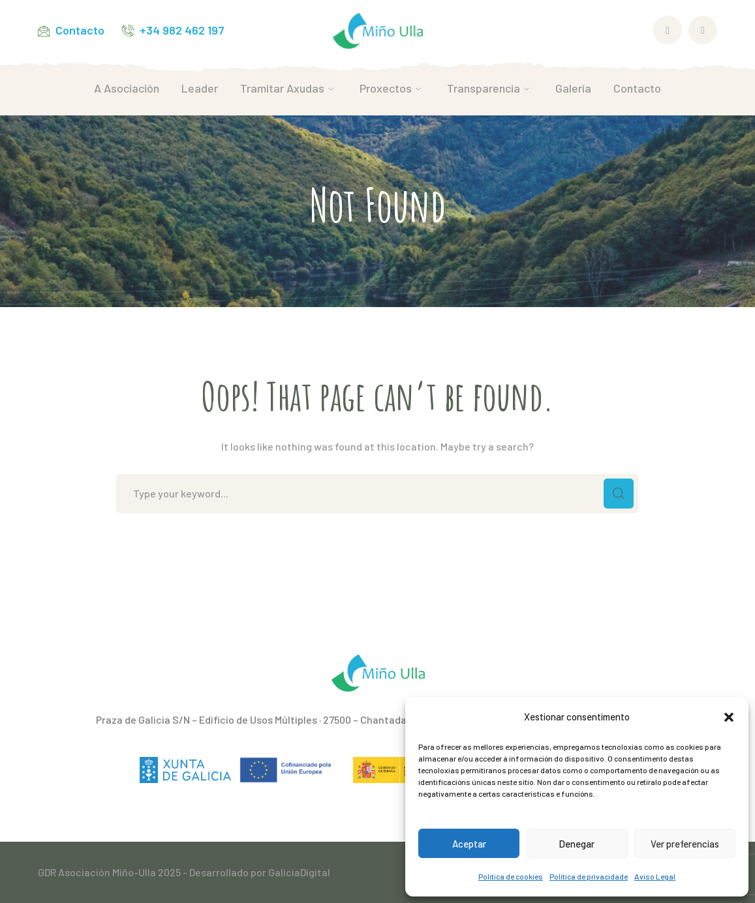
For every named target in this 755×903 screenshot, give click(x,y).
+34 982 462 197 (182, 30)
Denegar (576, 844)
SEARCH (619, 494)
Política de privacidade (588, 876)
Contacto (79, 30)
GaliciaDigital (299, 872)
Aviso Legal (654, 876)
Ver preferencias (685, 844)
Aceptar (469, 844)
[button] (728, 717)
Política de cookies (510, 876)
